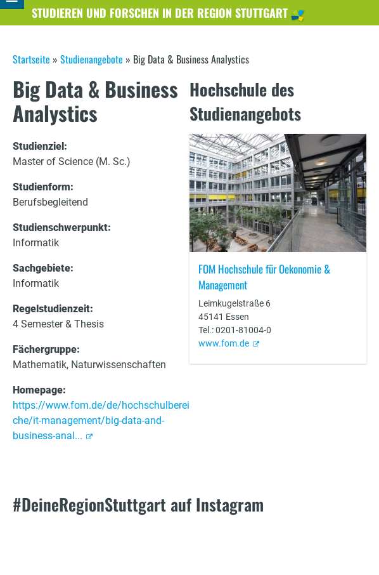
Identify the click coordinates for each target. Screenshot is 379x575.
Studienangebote (91, 59)
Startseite (31, 59)
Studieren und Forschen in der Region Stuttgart (160, 12)
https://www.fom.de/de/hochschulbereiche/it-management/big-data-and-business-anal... (101, 420)
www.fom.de (223, 343)
